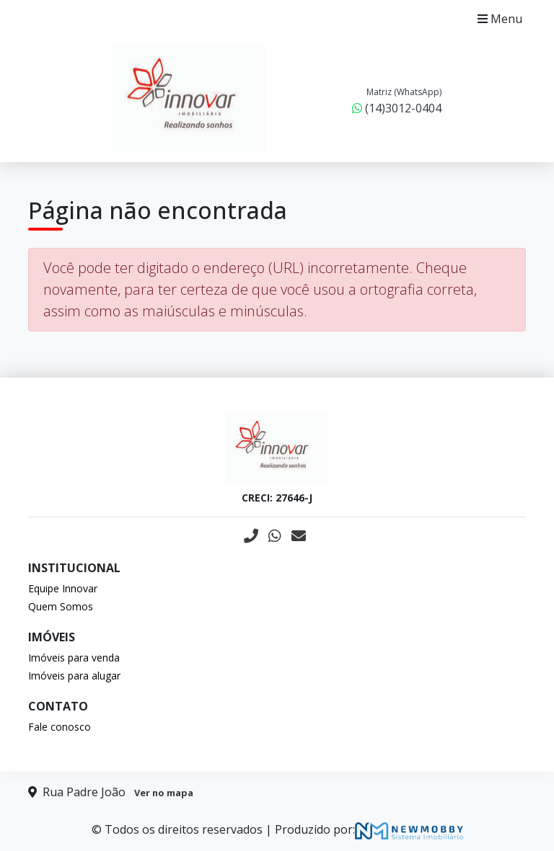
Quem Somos (60, 606)
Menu (500, 19)
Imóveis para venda (74, 657)
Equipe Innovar (62, 588)
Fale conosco (59, 727)
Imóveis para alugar (74, 675)
